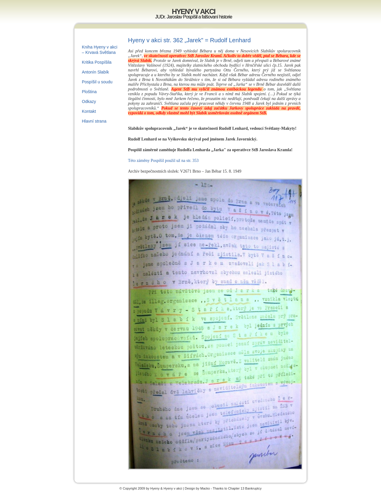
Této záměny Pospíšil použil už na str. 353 (163, 160)
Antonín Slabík (95, 72)
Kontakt (89, 111)
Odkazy (89, 101)
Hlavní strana (94, 121)
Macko (205, 488)
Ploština (89, 91)
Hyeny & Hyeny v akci (166, 488)
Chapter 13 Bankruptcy (245, 488)
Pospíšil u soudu (97, 81)
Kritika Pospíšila (97, 62)
